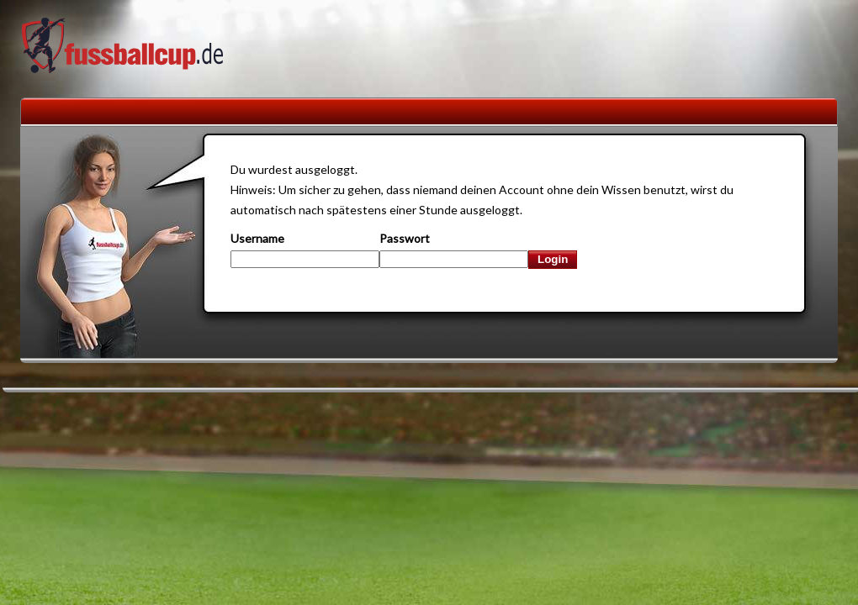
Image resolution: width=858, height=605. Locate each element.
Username (257, 238)
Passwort (404, 238)
